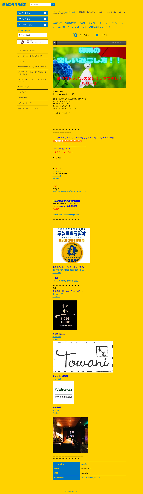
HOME (54, 12)
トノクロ (84, 464)
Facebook (56, 178)
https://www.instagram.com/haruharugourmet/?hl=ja (69, 191)
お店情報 (56, 410)
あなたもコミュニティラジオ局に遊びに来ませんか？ (32, 80)
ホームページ (57, 171)
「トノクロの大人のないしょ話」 (66, 281)
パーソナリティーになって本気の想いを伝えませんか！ (32, 73)
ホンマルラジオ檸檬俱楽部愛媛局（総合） (69, 270)
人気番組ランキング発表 (26, 50)
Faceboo (56, 339)
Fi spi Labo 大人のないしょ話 (67, 12)
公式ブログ (22, 92)
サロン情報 (57, 337)
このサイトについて (25, 103)
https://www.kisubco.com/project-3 (66, 215)
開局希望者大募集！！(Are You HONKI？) (32, 67)
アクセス (21, 61)
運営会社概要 (22, 97)
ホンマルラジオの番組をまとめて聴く (30, 56)
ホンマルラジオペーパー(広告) (28, 108)
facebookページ (23, 87)
